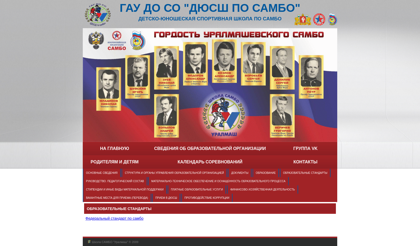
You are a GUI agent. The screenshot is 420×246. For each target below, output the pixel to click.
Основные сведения (102, 172)
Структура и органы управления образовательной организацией (174, 172)
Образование (266, 172)
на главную (114, 148)
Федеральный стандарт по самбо (114, 218)
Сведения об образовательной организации (210, 148)
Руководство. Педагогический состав (115, 181)
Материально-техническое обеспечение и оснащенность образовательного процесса (218, 181)
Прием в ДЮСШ (166, 197)
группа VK (305, 148)
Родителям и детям (114, 162)
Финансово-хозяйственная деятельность (262, 189)
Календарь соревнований (210, 162)
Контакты (305, 162)
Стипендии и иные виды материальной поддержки (125, 189)
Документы (239, 172)
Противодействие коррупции (207, 197)
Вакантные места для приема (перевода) (117, 197)
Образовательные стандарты (305, 172)
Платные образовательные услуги (197, 189)
